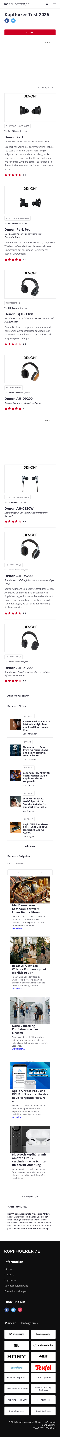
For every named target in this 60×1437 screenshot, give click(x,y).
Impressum (10, 1280)
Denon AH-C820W (18, 508)
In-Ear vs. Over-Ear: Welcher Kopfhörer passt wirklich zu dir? (29, 969)
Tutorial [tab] (19, 863)
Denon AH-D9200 (18, 398)
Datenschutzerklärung (16, 1285)
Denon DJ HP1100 (18, 314)
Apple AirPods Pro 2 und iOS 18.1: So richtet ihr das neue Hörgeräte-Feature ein (30, 1096)
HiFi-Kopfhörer (13, 387)
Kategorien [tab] (29, 1323)
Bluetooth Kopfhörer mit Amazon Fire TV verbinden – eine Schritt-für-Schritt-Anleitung (29, 1160)
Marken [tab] (10, 1323)
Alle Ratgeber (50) (30, 1196)
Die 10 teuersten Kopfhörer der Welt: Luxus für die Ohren (26, 908)
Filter (30, 32)
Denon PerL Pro (17, 229)
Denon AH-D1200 (18, 667)
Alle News (30, 846)
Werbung (9, 1274)
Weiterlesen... (18, 928)
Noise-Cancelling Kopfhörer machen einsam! (25, 1029)
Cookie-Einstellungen (15, 1291)
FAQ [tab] (9, 863)
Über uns (9, 1269)
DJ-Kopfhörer (13, 303)
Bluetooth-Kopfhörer (17, 126)
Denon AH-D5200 (18, 575)
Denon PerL (14, 137)
